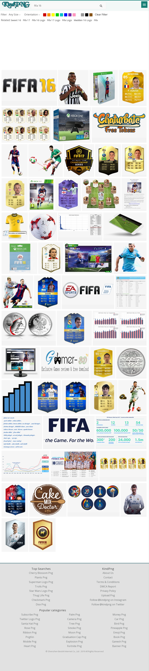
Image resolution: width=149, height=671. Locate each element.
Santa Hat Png (29, 623)
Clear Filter (101, 14)
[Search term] (68, 5)
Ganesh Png (119, 641)
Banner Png (119, 646)
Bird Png (119, 623)
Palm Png (74, 614)
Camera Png (74, 619)
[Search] (101, 6)
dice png (41, 604)
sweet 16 (16, 20)
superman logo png (41, 582)
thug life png (41, 595)
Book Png (119, 637)
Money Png (119, 614)
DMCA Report (108, 586)
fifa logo (67, 20)
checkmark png (41, 600)
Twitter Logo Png (29, 619)
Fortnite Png (74, 646)
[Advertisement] (74, 46)
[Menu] (144, 4)
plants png (41, 577)
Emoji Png (119, 632)
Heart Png (30, 646)
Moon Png (74, 632)
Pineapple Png (119, 628)
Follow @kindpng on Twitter (108, 604)
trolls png (41, 586)
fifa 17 (27, 20)
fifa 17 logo (54, 20)
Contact (108, 577)
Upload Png (108, 595)
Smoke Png (74, 628)
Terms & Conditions (108, 582)
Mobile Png (29, 641)
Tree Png (74, 623)
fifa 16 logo (39, 20)
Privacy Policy (108, 591)
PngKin (30, 637)
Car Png (119, 619)
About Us (108, 573)
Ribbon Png (30, 632)
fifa (96, 20)
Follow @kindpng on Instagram (108, 600)
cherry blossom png (41, 573)
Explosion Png (74, 641)
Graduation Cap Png (74, 637)
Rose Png (29, 628)
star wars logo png (41, 591)
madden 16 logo (83, 20)
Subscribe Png (29, 614)
